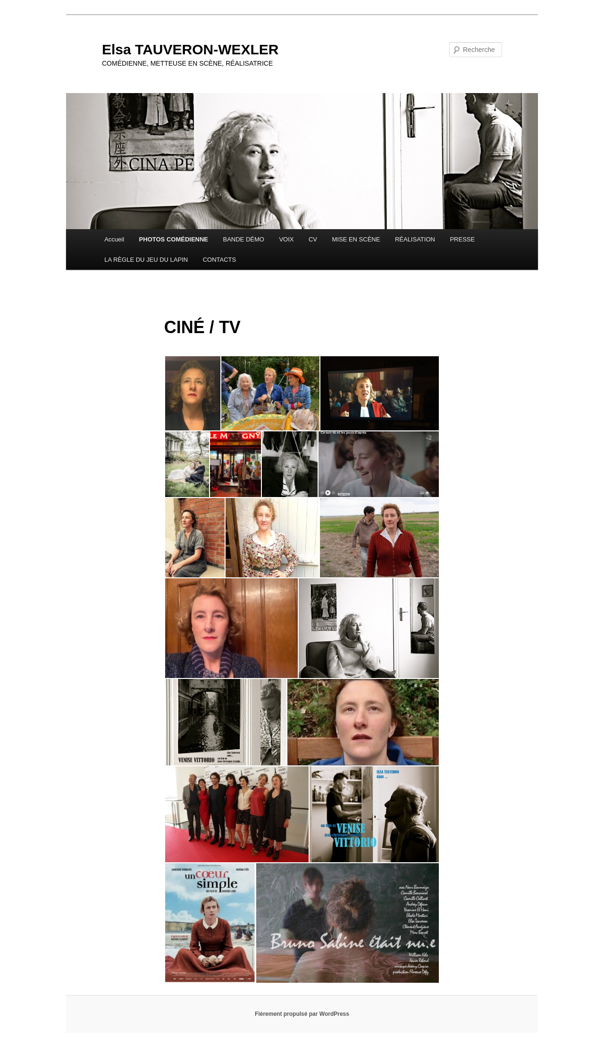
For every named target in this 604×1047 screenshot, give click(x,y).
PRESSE (462, 239)
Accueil (114, 239)
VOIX (286, 239)
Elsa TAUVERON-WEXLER (190, 49)
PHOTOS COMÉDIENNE (173, 239)
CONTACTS (219, 259)
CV (313, 239)
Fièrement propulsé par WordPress (302, 1014)
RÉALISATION (415, 239)
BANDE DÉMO (243, 239)
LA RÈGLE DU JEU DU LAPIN (146, 259)
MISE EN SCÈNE (356, 239)
